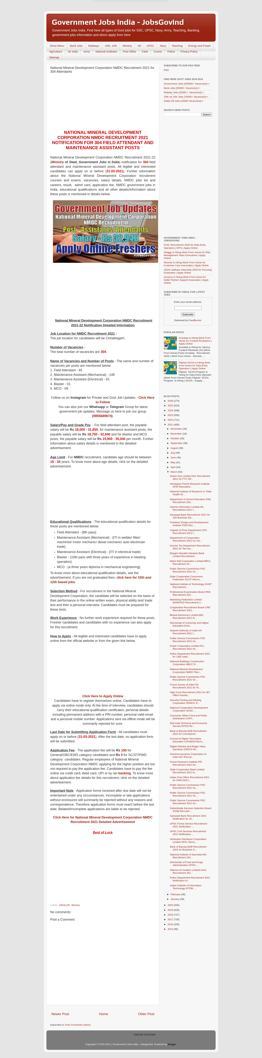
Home (103, 1014)
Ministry (127, 45)
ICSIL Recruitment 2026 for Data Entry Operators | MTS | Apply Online (185, 246)
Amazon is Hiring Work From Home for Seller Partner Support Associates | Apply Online (186, 280)
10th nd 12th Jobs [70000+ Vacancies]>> (186, 96)
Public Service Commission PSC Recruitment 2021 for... (187, 570)
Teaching (177, 45)
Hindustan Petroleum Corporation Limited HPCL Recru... (188, 840)
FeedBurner (194, 320)
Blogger (172, 1044)
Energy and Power (199, 45)
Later (113, 13)
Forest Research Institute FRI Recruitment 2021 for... (186, 763)
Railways (93, 45)
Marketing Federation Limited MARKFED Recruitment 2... (186, 601)
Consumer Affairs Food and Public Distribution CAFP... (188, 717)
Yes (150, 13)
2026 (171, 400)
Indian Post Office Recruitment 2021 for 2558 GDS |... (189, 779)
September (176, 443)
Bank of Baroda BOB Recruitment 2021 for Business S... (188, 848)
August (174, 448)
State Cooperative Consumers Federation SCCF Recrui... (186, 578)
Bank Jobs (76, 45)
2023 (171, 415)
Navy (163, 45)
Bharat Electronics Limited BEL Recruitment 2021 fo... (187, 616)
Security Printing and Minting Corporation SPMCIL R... (185, 701)
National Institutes (106, 51)
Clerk (145, 51)
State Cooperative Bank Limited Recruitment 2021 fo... (187, 771)
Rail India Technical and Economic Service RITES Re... (188, 724)
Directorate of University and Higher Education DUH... (189, 624)
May (173, 462)
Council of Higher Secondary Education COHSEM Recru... (187, 740)
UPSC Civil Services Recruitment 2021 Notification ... (188, 833)
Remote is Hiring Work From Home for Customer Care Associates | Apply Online (186, 264)
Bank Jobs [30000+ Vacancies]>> (182, 88)
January (175, 899)
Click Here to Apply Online (102, 696)
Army (87, 51)
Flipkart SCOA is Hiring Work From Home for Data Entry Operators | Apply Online (194, 365)
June (173, 457)
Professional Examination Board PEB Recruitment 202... (190, 593)
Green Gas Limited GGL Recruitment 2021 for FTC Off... (190, 477)
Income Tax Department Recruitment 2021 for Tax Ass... (190, 547)
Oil (139, 45)
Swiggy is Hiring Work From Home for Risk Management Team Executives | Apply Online (187, 255)
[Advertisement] (102, 102)
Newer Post (60, 1014)
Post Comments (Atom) (78, 1024)
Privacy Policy (188, 51)
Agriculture (55, 51)
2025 (171, 405)
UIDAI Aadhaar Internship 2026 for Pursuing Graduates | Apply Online (188, 271)
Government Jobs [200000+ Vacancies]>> (187, 83)
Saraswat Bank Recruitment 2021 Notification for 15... (188, 817)
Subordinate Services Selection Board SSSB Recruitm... (190, 809)
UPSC (150, 45)
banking (124, 773)
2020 (171, 905)
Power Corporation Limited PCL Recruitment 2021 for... (187, 647)
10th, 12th (111, 45)
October (175, 438)
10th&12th (64, 905)
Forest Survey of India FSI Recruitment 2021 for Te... (185, 686)
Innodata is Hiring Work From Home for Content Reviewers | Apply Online (195, 341)
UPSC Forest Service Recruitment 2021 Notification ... (188, 825)
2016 (171, 924)
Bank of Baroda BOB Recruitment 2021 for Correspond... (188, 732)
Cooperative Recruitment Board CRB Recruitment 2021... (190, 609)
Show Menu (57, 45)
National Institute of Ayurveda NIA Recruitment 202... (188, 856)
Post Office (129, 51)
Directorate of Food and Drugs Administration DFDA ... (186, 863)
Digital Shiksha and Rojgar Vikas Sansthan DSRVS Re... (188, 748)
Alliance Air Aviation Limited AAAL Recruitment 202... (188, 871)
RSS (166, 70)
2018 (171, 914)
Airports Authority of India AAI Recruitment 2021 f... (186, 632)
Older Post (146, 1014)
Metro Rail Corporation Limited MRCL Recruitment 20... (190, 562)
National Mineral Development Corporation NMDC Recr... (186, 670)
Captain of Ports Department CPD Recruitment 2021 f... (188, 531)
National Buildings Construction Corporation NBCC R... (187, 663)
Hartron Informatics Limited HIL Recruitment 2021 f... (187, 508)
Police (171, 51)
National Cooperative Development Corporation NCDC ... (189, 709)
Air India (73, 51)
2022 (171, 420)
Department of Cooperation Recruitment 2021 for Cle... (186, 539)
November (176, 433)
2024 (171, 410)
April (173, 467)
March (174, 471)
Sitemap (54, 57)
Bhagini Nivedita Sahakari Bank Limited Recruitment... (187, 555)
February (175, 894)
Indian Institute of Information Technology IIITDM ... (186, 887)
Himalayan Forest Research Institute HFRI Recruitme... (190, 485)
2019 (171, 910)
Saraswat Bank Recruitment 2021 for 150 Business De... (190, 516)
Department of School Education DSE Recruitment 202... (190, 501)
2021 (171, 424)
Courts (158, 51)
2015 (171, 929)
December (176, 428)
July (173, 452)
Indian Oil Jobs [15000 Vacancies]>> (184, 101)
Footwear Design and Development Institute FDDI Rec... (189, 524)
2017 (171, 919)
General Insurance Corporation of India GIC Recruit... (188, 755)
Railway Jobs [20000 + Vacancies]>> (184, 92)
